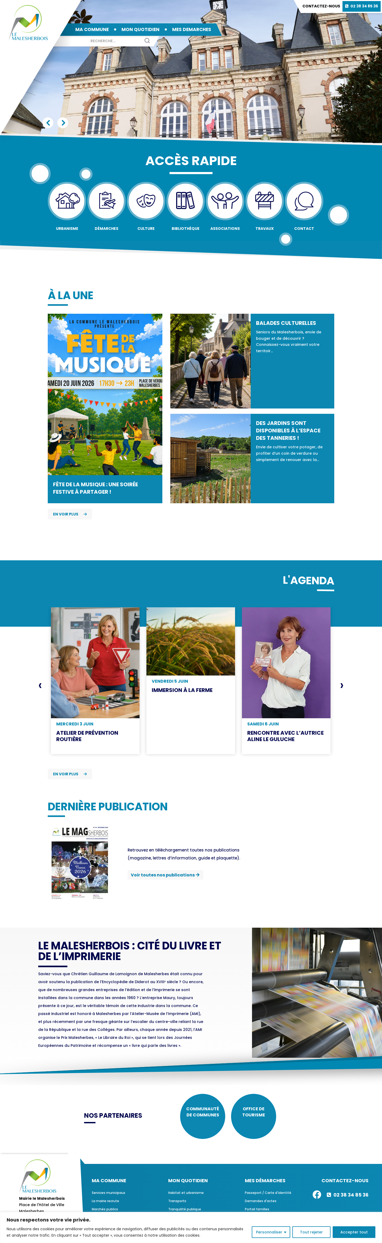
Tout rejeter (311, 1232)
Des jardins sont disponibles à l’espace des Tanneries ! (288, 430)
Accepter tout (354, 1232)
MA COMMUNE (92, 29)
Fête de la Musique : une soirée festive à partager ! (95, 488)
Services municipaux (108, 1196)
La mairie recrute (105, 1205)
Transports (177, 1205)
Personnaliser (269, 1232)
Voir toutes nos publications (163, 875)
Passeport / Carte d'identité (268, 1196)
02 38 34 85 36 (364, 6)
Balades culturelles (286, 323)
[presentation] (40, 685)
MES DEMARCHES (191, 29)
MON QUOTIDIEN (140, 29)
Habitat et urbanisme (186, 1196)
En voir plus (70, 514)
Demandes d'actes (260, 1205)
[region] (191, 1227)
